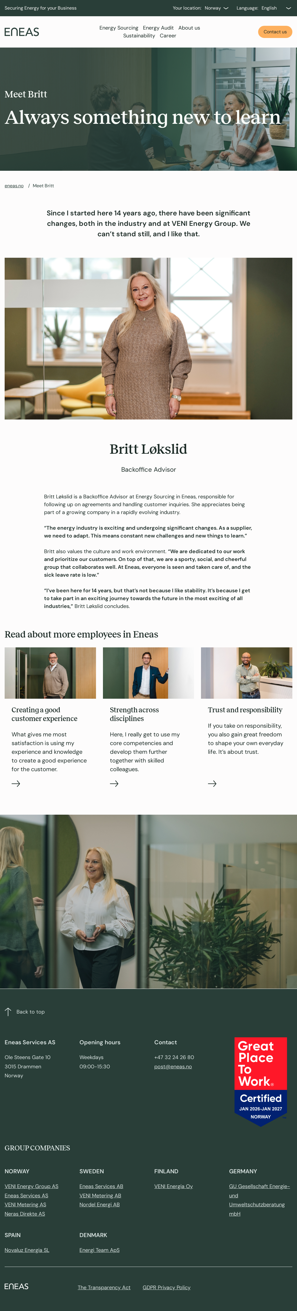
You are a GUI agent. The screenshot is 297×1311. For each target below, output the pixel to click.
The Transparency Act (104, 1287)
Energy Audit (158, 27)
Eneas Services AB (101, 1186)
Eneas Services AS (26, 1195)
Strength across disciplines (134, 714)
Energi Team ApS (99, 1250)
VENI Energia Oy (173, 1186)
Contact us (275, 32)
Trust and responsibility (245, 710)
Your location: (187, 8)
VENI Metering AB (100, 1195)
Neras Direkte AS (25, 1213)
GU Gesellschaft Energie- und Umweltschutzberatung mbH (259, 1200)
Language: (247, 8)
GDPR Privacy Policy (167, 1287)
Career (168, 35)
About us (189, 27)
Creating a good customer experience (44, 714)
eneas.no (14, 186)
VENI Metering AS (25, 1204)
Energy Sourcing (118, 27)
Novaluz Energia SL (27, 1250)
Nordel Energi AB (99, 1204)
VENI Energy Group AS (31, 1186)
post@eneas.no (173, 1066)
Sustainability (139, 35)
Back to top (25, 1012)
